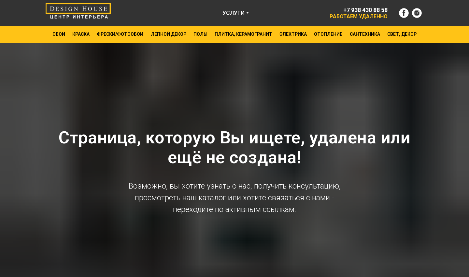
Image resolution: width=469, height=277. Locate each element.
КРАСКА (81, 34)
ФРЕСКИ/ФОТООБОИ (120, 34)
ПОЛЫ (200, 34)
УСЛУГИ (233, 12)
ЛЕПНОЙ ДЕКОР (168, 34)
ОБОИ (58, 34)
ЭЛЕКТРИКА (293, 34)
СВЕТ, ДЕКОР (402, 34)
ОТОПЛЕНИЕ (328, 34)
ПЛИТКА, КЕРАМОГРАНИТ (243, 34)
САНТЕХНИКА (365, 34)
